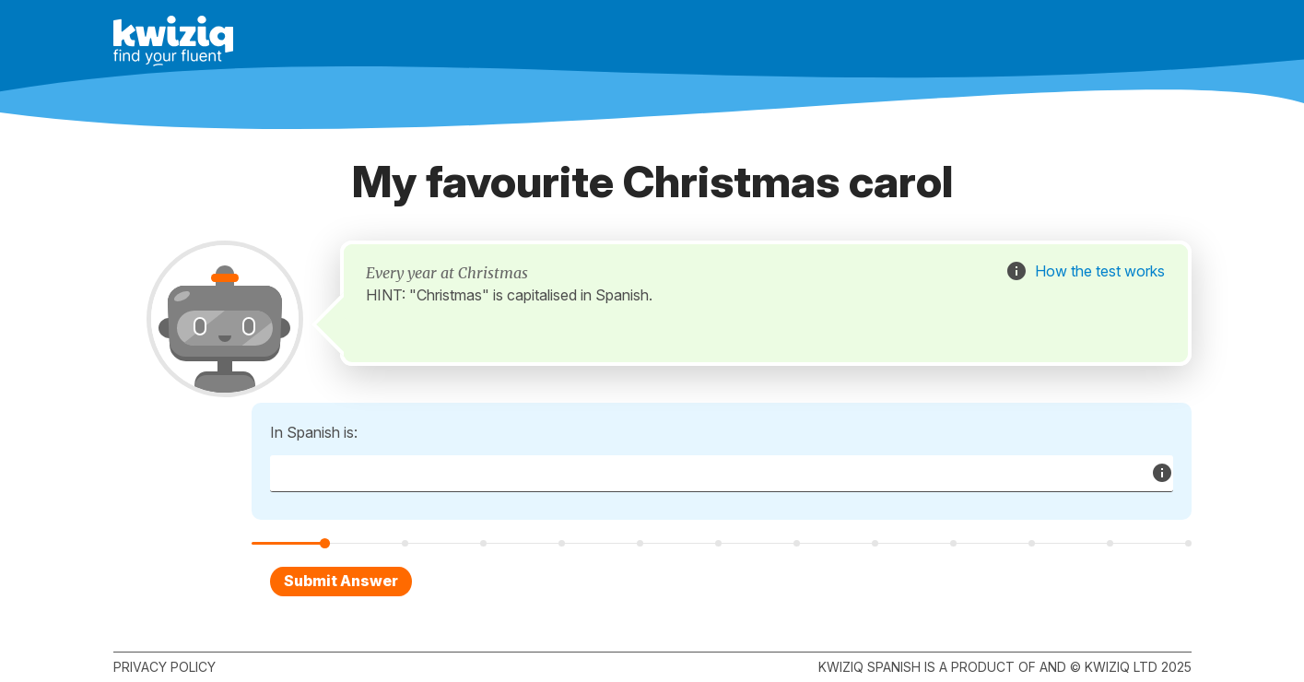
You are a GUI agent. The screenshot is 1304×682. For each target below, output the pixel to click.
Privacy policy (164, 667)
